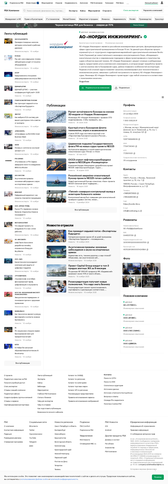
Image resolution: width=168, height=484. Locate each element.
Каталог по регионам (76, 378)
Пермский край (61, 457)
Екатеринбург (60, 429)
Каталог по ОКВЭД (75, 375)
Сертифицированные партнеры (16, 404)
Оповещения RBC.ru (88, 443)
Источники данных (111, 389)
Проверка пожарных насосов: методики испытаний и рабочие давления (27, 45)
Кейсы (83, 11)
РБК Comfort (85, 426)
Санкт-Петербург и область (65, 426)
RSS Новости (85, 439)
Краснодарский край (63, 449)
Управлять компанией (152, 10)
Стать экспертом (130, 10)
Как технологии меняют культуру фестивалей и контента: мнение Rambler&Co (28, 316)
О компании (9, 426)
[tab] (75, 97)
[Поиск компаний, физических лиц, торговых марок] (44, 10)
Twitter (32, 429)
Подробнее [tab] (84, 82)
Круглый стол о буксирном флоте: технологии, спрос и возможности (87, 129)
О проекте (107, 11)
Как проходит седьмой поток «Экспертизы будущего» (92, 232)
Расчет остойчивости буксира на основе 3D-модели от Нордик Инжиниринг (91, 113)
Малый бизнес (69, 18)
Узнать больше (138, 25)
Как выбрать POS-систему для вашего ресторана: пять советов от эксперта (27, 120)
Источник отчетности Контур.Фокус (118, 392)
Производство (145, 18)
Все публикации (23, 363)
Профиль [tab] (60, 97)
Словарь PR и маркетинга (114, 400)
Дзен (31, 445)
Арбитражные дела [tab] (142, 97)
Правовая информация (139, 429)
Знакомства (109, 447)
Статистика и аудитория (113, 385)
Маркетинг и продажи (88, 18)
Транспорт (159, 18)
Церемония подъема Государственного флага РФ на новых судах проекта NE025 (91, 145)
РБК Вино (120, 3)
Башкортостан (60, 437)
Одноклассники (35, 433)
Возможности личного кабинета (50, 411)
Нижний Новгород (62, 453)
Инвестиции (32, 3)
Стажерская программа (13, 441)
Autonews (84, 3)
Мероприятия (47, 3)
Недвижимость (71, 3)
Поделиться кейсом (12, 393)
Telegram (32, 441)
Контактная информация (14, 429)
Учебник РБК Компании (46, 393)
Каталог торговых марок (78, 386)
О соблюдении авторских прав (142, 433)
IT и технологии (52, 18)
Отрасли (58, 3)
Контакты (108, 375)
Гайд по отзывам (44, 404)
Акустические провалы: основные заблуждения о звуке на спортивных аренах (27, 181)
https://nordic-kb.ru (131, 204)
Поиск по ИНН (109, 381)
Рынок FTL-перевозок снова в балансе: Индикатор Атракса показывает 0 (26, 211)
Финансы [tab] (110, 97)
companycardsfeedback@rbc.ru (151, 464)
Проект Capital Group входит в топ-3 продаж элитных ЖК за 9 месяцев (88, 267)
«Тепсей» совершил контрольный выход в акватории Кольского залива (91, 192)
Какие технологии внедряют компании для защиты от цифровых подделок (26, 264)
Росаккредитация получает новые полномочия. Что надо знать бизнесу (89, 283)
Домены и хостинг (112, 439)
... (128, 2)
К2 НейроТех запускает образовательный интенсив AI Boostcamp (27, 350)
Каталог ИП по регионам (78, 389)
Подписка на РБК (17, 3)
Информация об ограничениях (142, 426)
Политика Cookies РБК (113, 403)
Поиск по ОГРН (110, 378)
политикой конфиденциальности (64, 478)
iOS (106, 426)
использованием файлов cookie (34, 478)
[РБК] (5, 3)
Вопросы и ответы (111, 396)
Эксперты (73, 11)
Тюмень (57, 469)
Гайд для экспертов (45, 400)
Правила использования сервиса (81, 397)
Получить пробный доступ (14, 382)
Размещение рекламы (12, 437)
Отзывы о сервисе (11, 400)
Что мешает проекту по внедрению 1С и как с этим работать (25, 228)
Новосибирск (60, 433)
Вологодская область (63, 441)
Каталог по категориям (77, 382)
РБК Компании (96, 3)
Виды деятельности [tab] (94, 97)
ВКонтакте (33, 426)
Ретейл (132, 18)
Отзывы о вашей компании (14, 389)
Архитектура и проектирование (90, 42)
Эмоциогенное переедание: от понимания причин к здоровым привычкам (27, 300)
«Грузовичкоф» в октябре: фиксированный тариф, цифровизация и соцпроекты (26, 281)
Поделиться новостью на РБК (15, 378)
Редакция (8, 433)
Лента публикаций (15, 33)
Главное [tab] (50, 97)
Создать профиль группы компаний (18, 397)
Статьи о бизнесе (44, 397)
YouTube (32, 437)
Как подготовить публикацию (49, 408)
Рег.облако (109, 443)
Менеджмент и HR (13, 18)
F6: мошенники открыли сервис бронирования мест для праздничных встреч (27, 333)
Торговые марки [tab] (124, 97)
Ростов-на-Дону (61, 461)
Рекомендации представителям (80, 393)
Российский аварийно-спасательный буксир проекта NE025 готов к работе (89, 176)
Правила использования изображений (83, 400)
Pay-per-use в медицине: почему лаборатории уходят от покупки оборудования (28, 61)
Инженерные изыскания (114, 42)
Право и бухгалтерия (33, 18)
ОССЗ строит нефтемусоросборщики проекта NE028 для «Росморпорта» (89, 161)
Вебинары (41, 386)
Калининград (60, 445)
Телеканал (109, 3)
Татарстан (58, 465)
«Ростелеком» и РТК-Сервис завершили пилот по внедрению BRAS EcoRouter (27, 164)
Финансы (106, 18)
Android (108, 429)
